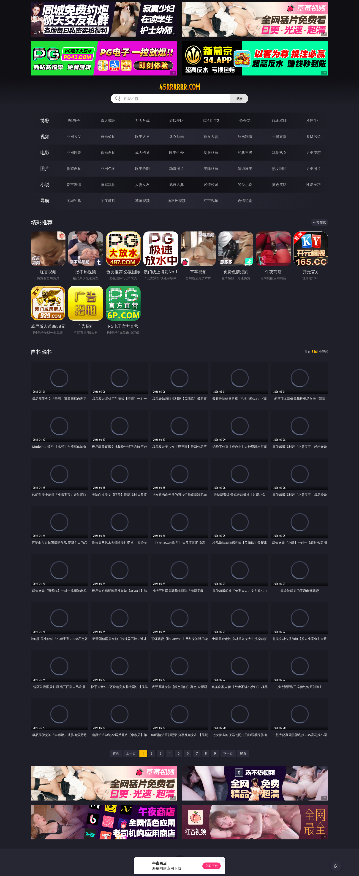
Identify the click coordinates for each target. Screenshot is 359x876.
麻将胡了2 (210, 120)
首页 (116, 753)
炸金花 (244, 120)
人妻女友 (142, 184)
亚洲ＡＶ (74, 136)
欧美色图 (142, 168)
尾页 (243, 753)
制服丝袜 (211, 152)
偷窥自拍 (74, 168)
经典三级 (245, 152)
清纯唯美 (245, 168)
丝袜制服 (245, 136)
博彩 (44, 120)
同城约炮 (74, 200)
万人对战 (142, 120)
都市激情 (74, 184)
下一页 (228, 753)
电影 (44, 152)
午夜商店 (108, 200)
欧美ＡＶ (142, 136)
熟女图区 (279, 168)
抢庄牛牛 (313, 120)
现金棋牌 (279, 120)
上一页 (131, 753)
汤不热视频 (176, 200)
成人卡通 (142, 152)
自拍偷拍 (108, 136)
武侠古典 (176, 184)
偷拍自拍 (108, 152)
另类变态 (313, 152)
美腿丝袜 (211, 168)
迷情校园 (211, 184)
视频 (44, 136)
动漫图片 (176, 168)
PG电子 (74, 120)
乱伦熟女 (279, 152)
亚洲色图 (108, 168)
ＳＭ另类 (313, 136)
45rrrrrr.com (179, 86)
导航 (44, 200)
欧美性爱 (176, 152)
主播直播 (279, 136)
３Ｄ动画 (176, 136)
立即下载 (211, 866)
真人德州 (108, 120)
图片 (44, 168)
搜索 (239, 98)
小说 (44, 184)
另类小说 (245, 184)
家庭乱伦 (108, 184)
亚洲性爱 (74, 152)
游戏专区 (176, 120)
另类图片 (313, 168)
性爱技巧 (313, 184)
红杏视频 (211, 200)
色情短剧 (245, 200)
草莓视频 (142, 200)
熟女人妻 (211, 136)
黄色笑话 (279, 184)
